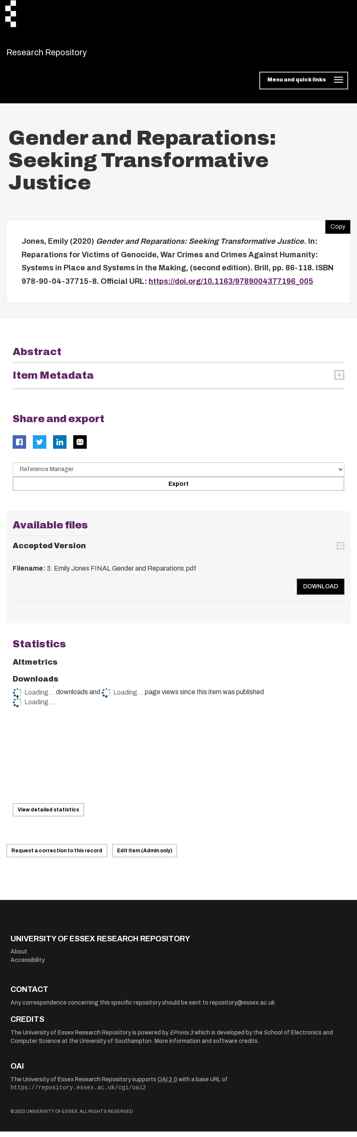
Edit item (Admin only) (144, 856)
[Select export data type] (178, 475)
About (19, 957)
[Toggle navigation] (303, 86)
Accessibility (28, 965)
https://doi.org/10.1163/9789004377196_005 (231, 286)
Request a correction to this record (56, 856)
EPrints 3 (181, 1038)
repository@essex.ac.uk (242, 1008)
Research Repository (65, 55)
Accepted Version (49, 551)
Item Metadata (53, 380)
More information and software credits (206, 1046)
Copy (335, 230)
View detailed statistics (48, 815)
